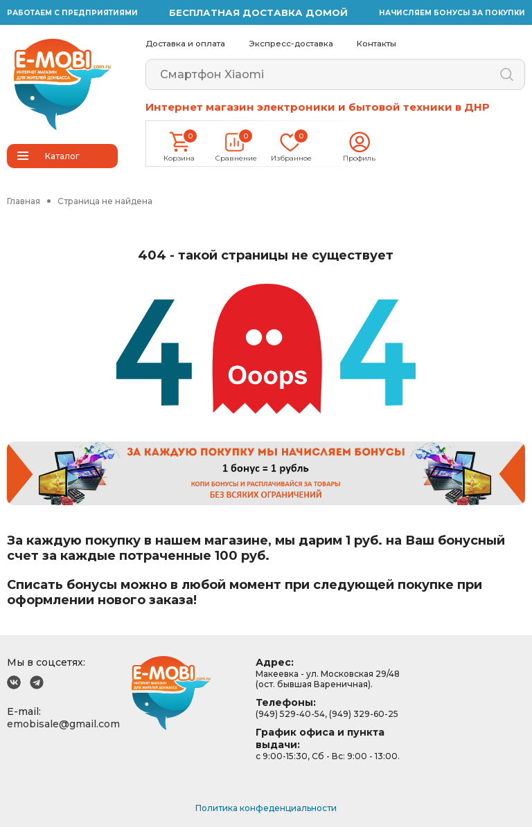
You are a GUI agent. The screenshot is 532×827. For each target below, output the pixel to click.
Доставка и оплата (185, 43)
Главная (23, 201)
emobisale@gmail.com (63, 724)
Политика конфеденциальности (266, 808)
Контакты (376, 43)
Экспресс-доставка (291, 43)
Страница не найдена (104, 201)
